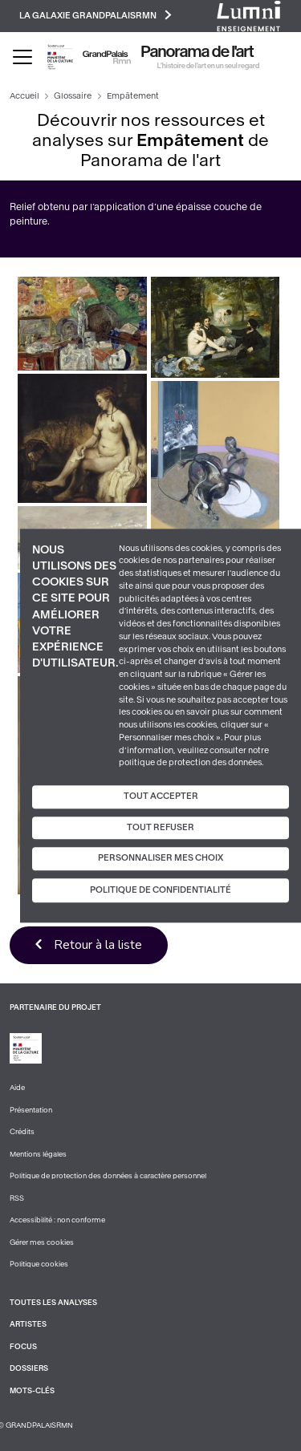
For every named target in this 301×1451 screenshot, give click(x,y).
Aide (17, 1088)
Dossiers (29, 1368)
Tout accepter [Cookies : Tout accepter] (161, 796)
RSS (17, 1198)
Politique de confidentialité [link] (160, 890)
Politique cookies (39, 1264)
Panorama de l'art (197, 52)
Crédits (22, 1132)
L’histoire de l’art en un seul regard (208, 66)
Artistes (28, 1324)
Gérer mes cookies (42, 1242)
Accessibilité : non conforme (57, 1220)
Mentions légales (38, 1154)
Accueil (24, 95)
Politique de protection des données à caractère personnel (108, 1176)
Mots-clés (32, 1391)
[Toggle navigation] (22, 57)
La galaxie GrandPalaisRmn (95, 15)
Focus (23, 1347)
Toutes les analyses (53, 1303)
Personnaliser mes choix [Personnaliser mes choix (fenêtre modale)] (160, 858)
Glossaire (73, 95)
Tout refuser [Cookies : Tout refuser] (160, 827)
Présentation (31, 1110)
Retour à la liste (98, 945)
